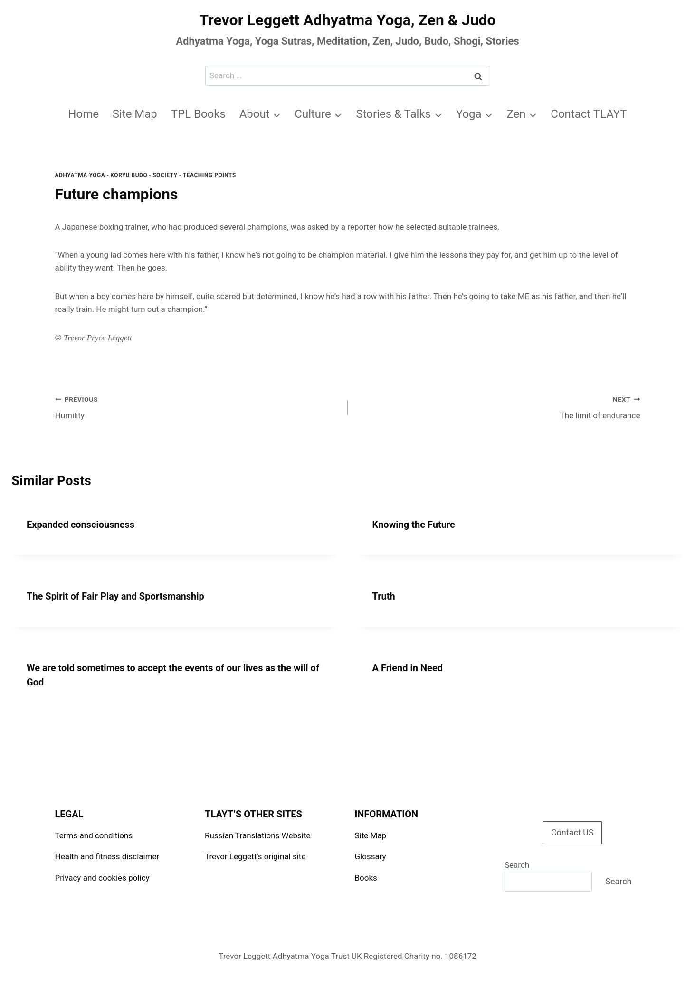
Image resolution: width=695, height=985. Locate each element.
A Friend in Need (407, 668)
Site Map (135, 114)
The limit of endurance (498, 407)
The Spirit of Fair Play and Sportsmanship (115, 596)
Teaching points (209, 175)
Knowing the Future (413, 524)
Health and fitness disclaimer (107, 856)
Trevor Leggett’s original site (255, 856)
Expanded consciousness (80, 524)
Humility (197, 407)
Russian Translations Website (257, 835)
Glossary (370, 856)
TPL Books (198, 114)
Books (366, 877)
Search (517, 865)
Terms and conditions (94, 835)
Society (165, 175)
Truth (383, 596)
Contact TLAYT (589, 114)
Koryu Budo (128, 175)
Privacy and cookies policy (102, 877)
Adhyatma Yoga (80, 175)
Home (83, 114)
